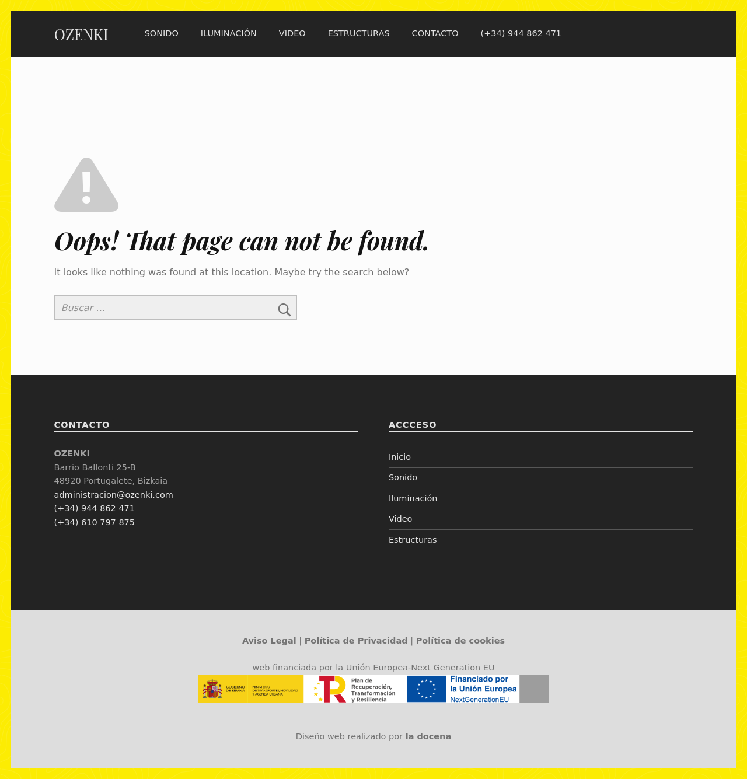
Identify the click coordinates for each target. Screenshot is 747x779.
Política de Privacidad (356, 640)
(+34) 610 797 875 (94, 522)
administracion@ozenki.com (113, 494)
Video (292, 33)
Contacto (434, 33)
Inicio (400, 457)
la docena (429, 736)
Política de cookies (460, 640)
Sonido (162, 33)
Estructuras (359, 33)
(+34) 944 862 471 (521, 33)
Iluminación (229, 33)
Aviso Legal (269, 640)
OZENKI (81, 34)
